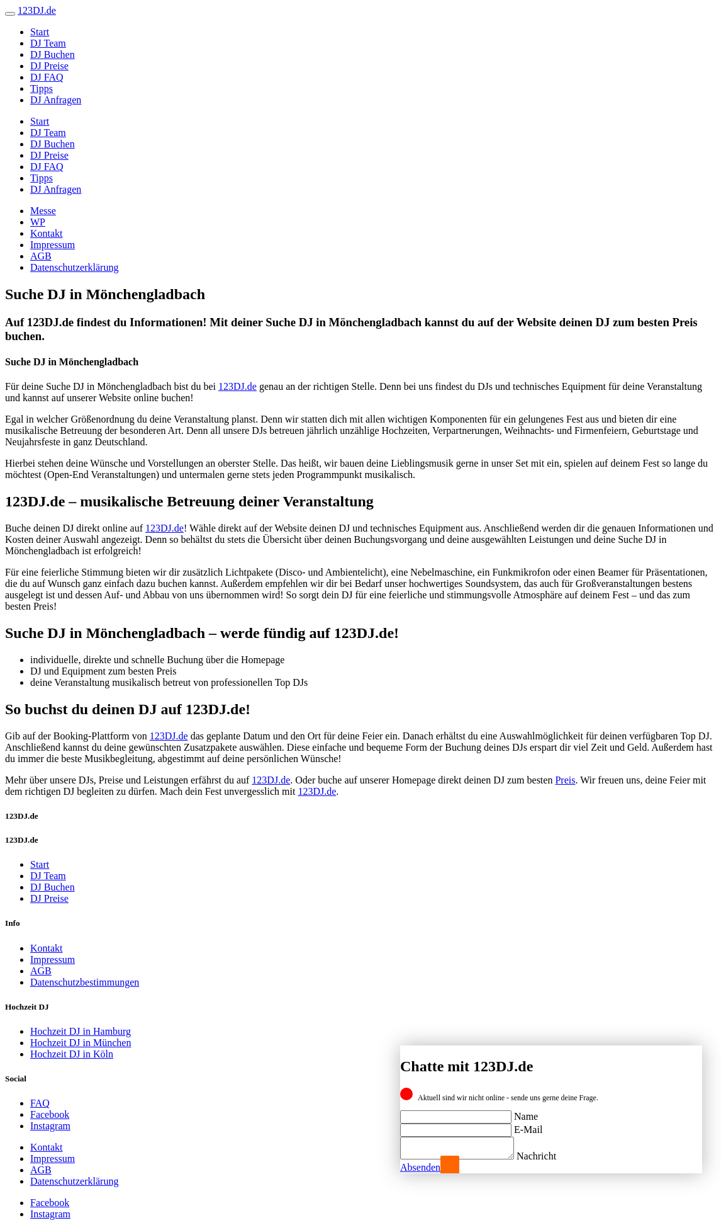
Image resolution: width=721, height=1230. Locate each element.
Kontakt (46, 233)
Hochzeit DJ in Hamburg (80, 1031)
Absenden (420, 1167)
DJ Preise (49, 65)
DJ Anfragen (55, 99)
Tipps (41, 88)
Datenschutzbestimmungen (84, 982)
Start (39, 31)
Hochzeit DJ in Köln (71, 1054)
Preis (565, 780)
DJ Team (48, 43)
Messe (43, 210)
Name (526, 1112)
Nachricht (549, 1156)
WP (37, 222)
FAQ (40, 1103)
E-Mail (528, 1125)
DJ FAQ (47, 77)
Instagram (50, 1125)
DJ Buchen (52, 54)
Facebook (49, 1114)
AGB (41, 256)
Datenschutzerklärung (74, 267)
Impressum (52, 244)
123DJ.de (237, 386)
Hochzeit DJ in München (80, 1042)
